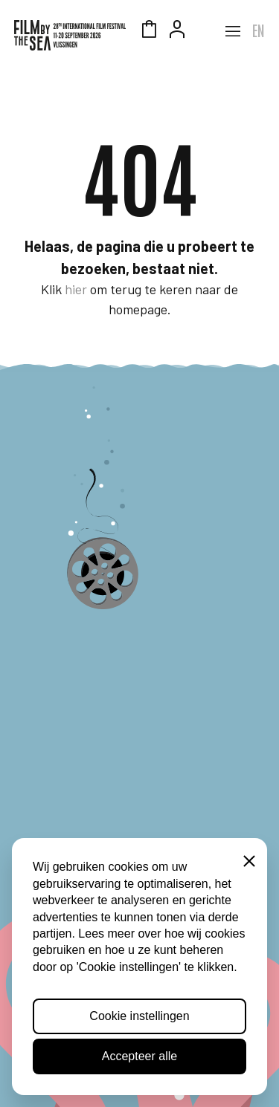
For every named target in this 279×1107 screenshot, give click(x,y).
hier (76, 289)
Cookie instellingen (139, 1016)
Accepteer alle (139, 1056)
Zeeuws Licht (205, 31)
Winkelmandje (149, 31)
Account (177, 31)
